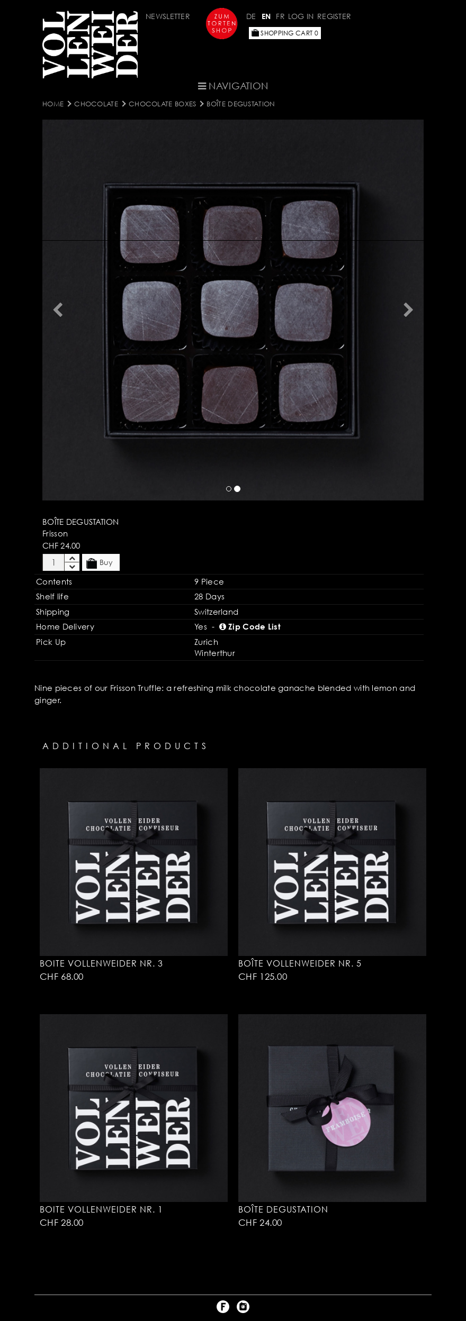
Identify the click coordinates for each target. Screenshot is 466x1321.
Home (53, 103)
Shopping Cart (285, 33)
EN (266, 16)
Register (334, 16)
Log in (301, 16)
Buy (99, 563)
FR (280, 16)
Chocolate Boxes (162, 103)
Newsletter (168, 16)
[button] (57, 310)
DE (251, 16)
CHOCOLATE (96, 103)
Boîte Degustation (241, 103)
